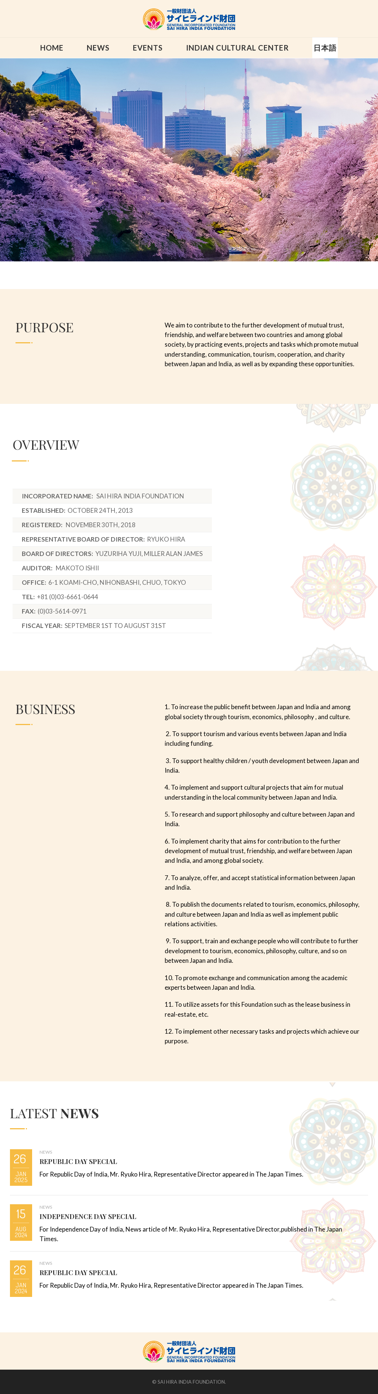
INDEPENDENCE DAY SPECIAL (87, 1216)
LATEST (54, 1113)
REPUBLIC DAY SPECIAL (78, 1161)
